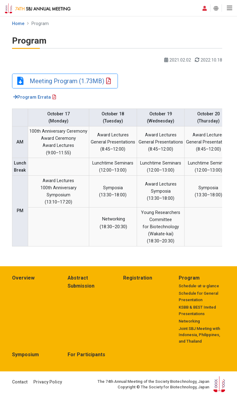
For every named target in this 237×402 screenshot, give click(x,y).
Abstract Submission (81, 282)
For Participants (86, 354)
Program (189, 278)
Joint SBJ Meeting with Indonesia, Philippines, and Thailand (199, 335)
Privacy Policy (47, 381)
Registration (137, 278)
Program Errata (32, 97)
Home (18, 23)
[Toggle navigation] (229, 8)
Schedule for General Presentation (198, 296)
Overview (23, 278)
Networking (189, 321)
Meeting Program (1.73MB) (63, 81)
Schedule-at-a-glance (199, 286)
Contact (19, 381)
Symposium (25, 354)
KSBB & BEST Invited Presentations (197, 310)
